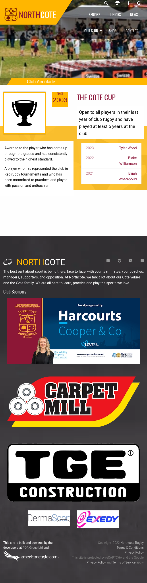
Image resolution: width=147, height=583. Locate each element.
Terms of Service (123, 562)
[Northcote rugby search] (106, 3)
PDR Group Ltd (33, 547)
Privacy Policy (134, 552)
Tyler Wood (128, 148)
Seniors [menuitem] (94, 14)
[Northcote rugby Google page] (138, 3)
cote (34, 262)
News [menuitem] (134, 14)
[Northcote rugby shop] (117, 3)
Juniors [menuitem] (115, 14)
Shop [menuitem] (112, 30)
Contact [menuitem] (132, 30)
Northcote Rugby (132, 542)
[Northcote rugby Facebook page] (128, 3)
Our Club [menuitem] (91, 30)
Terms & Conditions (130, 547)
